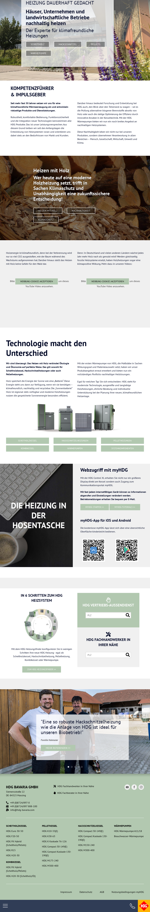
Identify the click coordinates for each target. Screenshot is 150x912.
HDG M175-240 (50, 860)
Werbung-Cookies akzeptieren (36, 281)
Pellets (95, 44)
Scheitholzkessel (27, 440)
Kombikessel (27, 448)
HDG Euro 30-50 (14, 831)
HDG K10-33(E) (50, 831)
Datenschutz (85, 891)
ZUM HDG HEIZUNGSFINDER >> (41, 669)
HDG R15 (11, 850)
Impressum (66, 891)
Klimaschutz (46, 219)
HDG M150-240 (86, 845)
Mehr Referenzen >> (58, 747)
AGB (102, 891)
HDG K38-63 (48, 836)
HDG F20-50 (12, 836)
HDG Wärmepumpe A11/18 (128, 831)
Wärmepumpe (38, 53)
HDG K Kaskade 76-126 (54, 841)
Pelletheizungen (122, 440)
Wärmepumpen (75, 448)
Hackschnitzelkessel (90, 825)
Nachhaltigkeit (81, 210)
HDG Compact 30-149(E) (54, 846)
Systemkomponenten (122, 448)
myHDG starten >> (94, 507)
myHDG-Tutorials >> (125, 507)
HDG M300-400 (50, 865)
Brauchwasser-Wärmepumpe (129, 836)
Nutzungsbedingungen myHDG (128, 891)
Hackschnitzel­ (68, 44)
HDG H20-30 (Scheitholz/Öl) (20, 876)
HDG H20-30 (12, 855)
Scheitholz (37, 44)
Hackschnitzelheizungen (75, 440)
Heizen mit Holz (47, 210)
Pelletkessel (49, 825)
